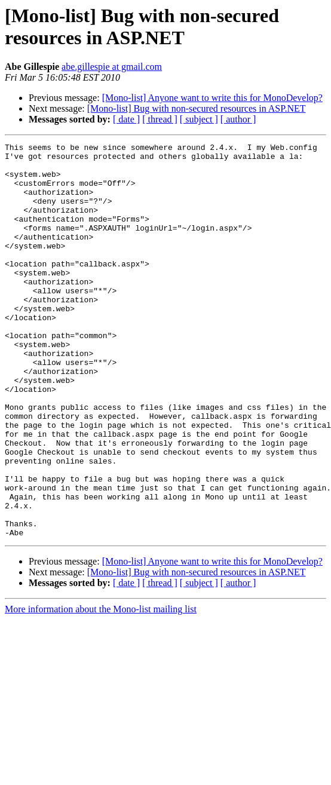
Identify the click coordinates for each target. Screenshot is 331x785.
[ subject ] (199, 119)
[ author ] (238, 119)
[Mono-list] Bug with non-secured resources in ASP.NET (196, 108)
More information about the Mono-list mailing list (101, 688)
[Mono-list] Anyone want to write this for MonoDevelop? (212, 98)
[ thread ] (159, 119)
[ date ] (126, 119)
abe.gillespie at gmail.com (112, 67)
